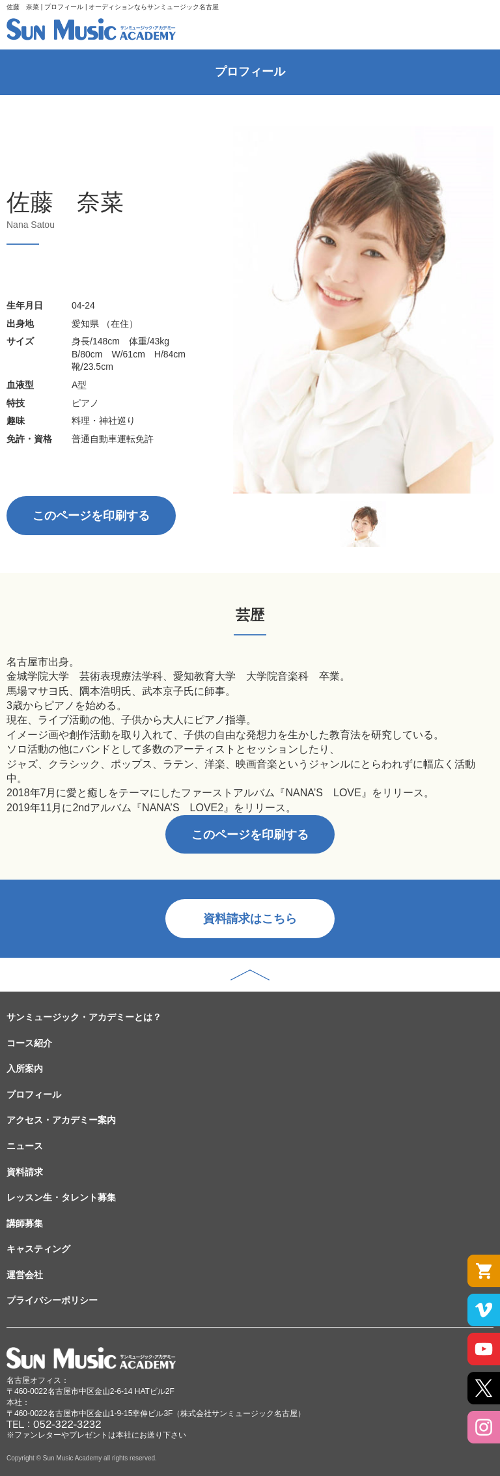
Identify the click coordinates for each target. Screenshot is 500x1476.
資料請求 (25, 1172)
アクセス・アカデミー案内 (61, 1120)
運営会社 (25, 1275)
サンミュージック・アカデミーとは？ (84, 1017)
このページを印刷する (91, 515)
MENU (477, 26)
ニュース (25, 1146)
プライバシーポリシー (52, 1300)
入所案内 (25, 1068)
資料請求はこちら (250, 918)
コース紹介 (29, 1043)
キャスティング (38, 1249)
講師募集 (25, 1223)
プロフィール (34, 1094)
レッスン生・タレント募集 (61, 1197)
